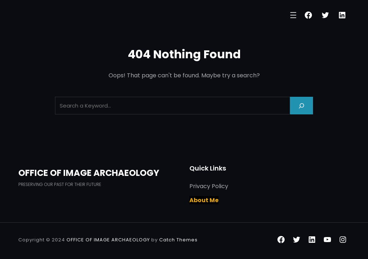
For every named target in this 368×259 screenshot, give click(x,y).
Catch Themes (178, 239)
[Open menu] (293, 15)
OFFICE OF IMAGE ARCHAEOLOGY (88, 173)
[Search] (301, 105)
